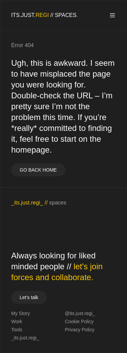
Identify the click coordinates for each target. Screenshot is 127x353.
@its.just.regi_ (80, 313)
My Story (20, 313)
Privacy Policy (79, 329)
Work (16, 321)
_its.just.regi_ (25, 337)
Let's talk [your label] (29, 297)
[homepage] (44, 15)
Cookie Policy (79, 321)
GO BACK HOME (38, 170)
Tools (16, 329)
